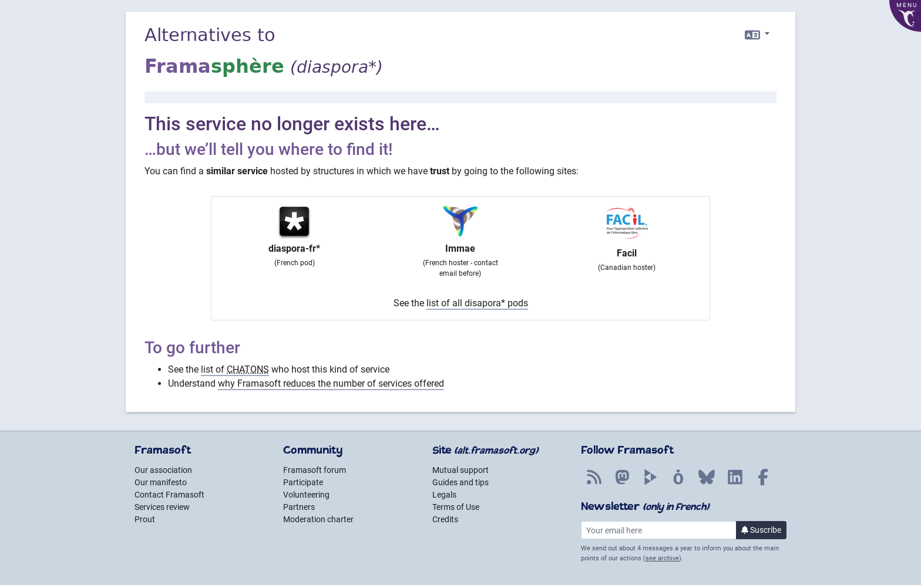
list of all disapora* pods (477, 303)
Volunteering (306, 494)
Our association (163, 470)
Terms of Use (455, 507)
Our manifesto (161, 482)
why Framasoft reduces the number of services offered (331, 383)
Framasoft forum (314, 470)
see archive (662, 558)
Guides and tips (460, 482)
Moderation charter (318, 519)
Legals (444, 494)
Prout (145, 519)
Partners (299, 507)
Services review (162, 507)
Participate (303, 482)
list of (235, 369)
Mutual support (460, 470)
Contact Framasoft (169, 494)
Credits (445, 519)
